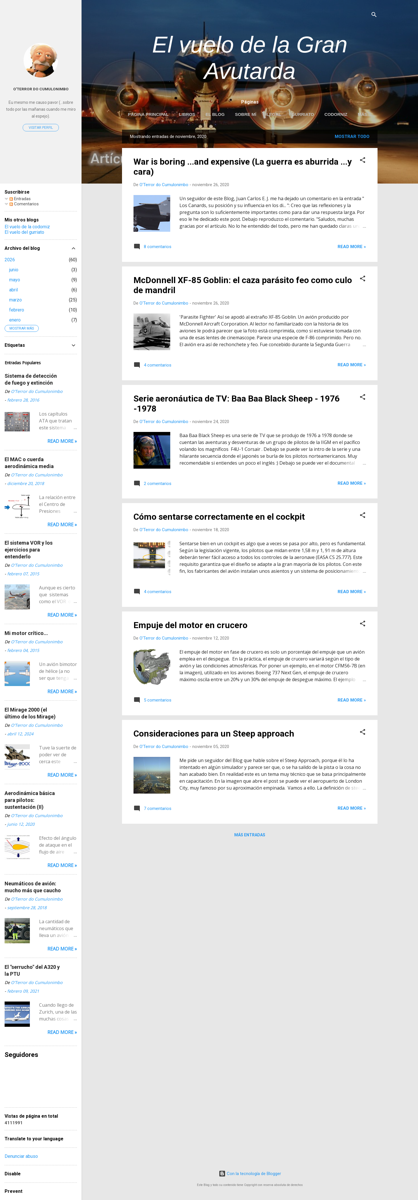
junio (13, 269)
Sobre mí (245, 114)
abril (13, 290)
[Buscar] (374, 15)
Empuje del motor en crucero (190, 626)
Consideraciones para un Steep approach (213, 735)
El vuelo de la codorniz (27, 226)
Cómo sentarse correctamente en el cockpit (219, 518)
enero (15, 320)
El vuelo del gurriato (24, 232)
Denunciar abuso (21, 1156)
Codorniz (335, 114)
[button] (362, 162)
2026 (10, 259)
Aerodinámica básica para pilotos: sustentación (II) (30, 800)
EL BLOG (215, 114)
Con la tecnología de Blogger (250, 1173)
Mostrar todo (352, 137)
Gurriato (302, 114)
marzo (15, 300)
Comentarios (24, 204)
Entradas (20, 198)
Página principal (148, 114)
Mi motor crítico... (26, 633)
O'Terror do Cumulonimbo (41, 89)
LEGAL (274, 114)
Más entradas (249, 836)
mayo (14, 280)
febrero (16, 310)
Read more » (352, 247)
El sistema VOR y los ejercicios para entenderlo (29, 550)
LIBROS (187, 114)
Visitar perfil (41, 128)
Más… (364, 114)
